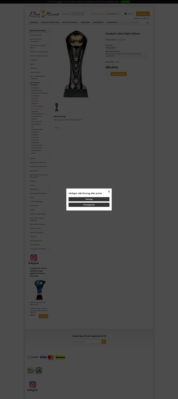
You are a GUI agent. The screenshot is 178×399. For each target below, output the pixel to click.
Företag (89, 199)
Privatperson (89, 205)
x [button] (109, 191)
